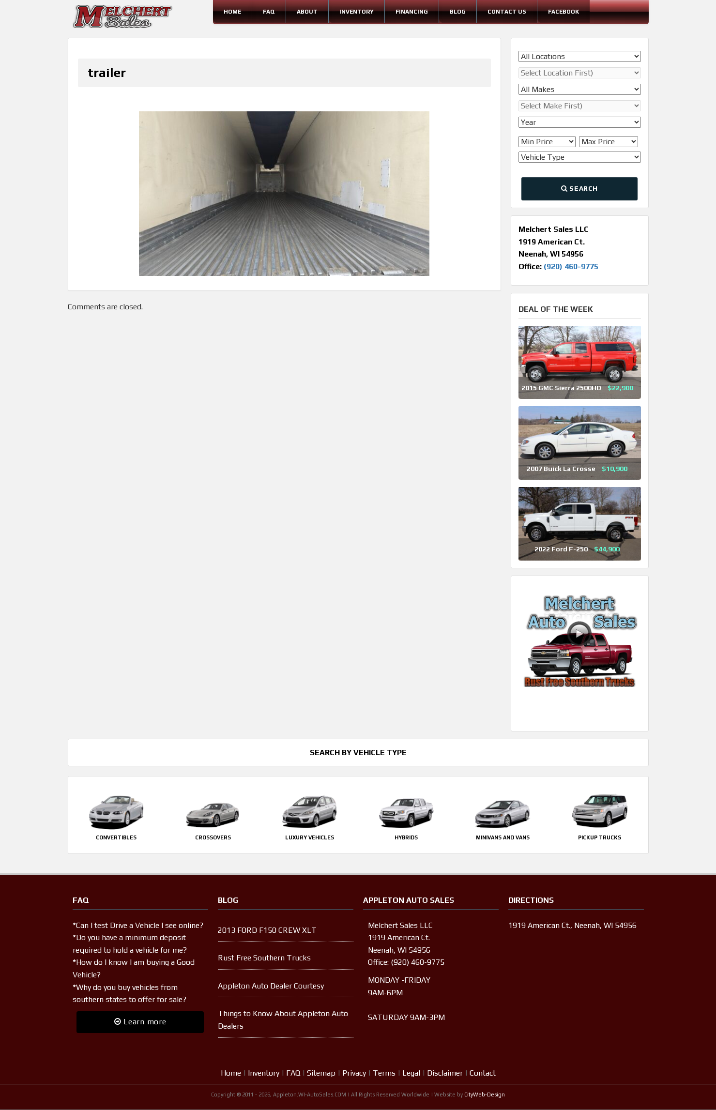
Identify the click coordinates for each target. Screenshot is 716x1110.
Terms (384, 1073)
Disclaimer (445, 1073)
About (307, 11)
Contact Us (506, 11)
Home (232, 11)
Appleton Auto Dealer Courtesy (271, 985)
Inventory (356, 11)
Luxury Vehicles (309, 837)
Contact (483, 1073)
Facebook (563, 11)
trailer (107, 72)
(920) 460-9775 (571, 266)
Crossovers (213, 837)
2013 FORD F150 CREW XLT (267, 930)
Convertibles (116, 837)
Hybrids (406, 837)
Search (579, 188)
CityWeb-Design (484, 1094)
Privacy (354, 1073)
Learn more (140, 1021)
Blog (458, 11)
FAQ (269, 11)
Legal (411, 1073)
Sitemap (321, 1073)
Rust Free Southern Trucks (264, 957)
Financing (412, 11)
